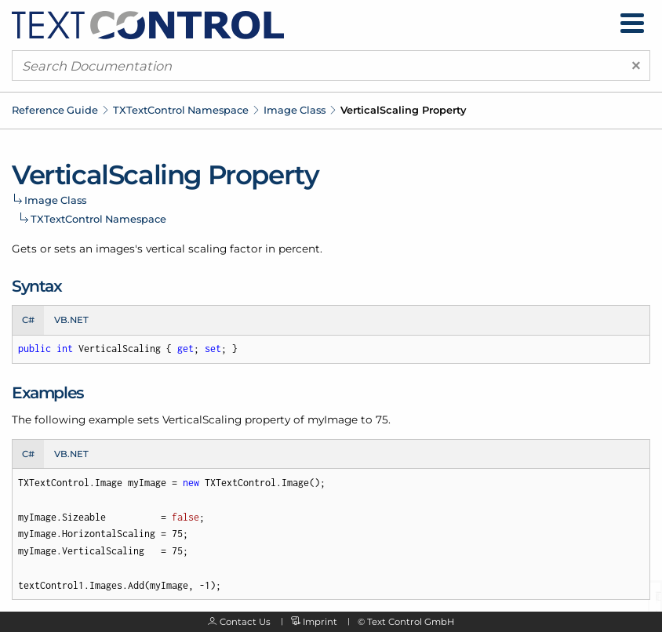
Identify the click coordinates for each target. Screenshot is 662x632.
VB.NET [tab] (71, 319)
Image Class (295, 110)
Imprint (320, 621)
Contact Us (245, 621)
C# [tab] (28, 319)
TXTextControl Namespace (181, 110)
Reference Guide (55, 110)
